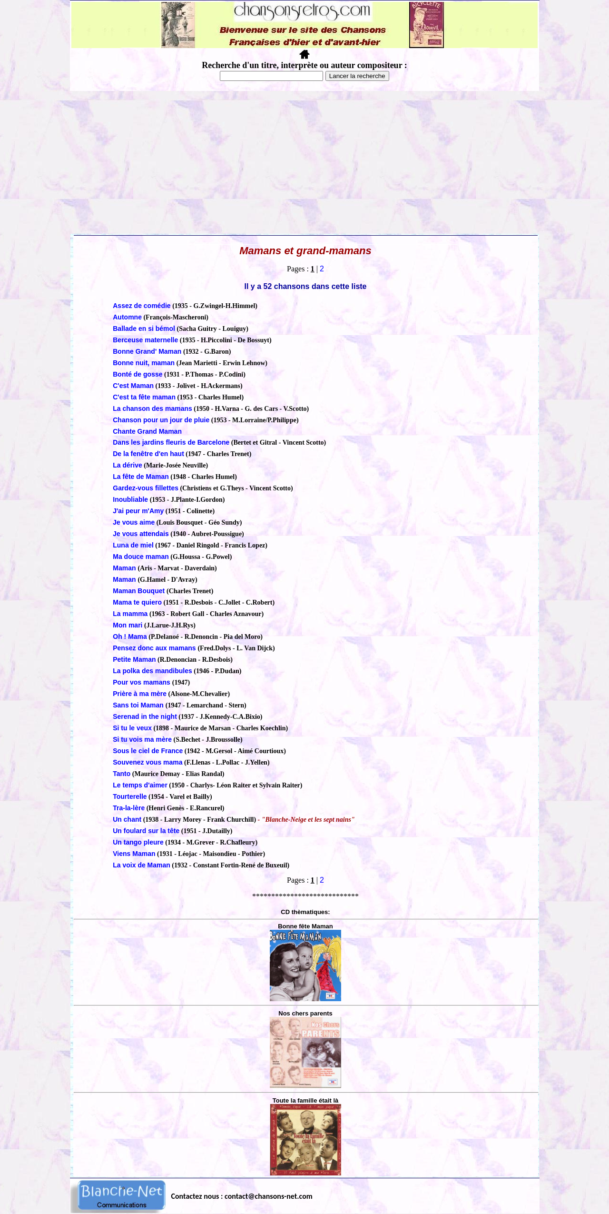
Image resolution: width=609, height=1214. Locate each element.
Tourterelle (130, 796)
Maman (125, 568)
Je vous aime (134, 522)
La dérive (127, 465)
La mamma (130, 613)
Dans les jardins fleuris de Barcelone (171, 442)
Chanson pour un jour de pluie (161, 420)
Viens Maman (134, 853)
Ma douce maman (140, 556)
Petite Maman (134, 659)
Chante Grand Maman (147, 431)
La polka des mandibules (152, 671)
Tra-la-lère (129, 808)
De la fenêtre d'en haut (148, 454)
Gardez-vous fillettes (145, 488)
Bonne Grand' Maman (147, 351)
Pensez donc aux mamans (155, 648)
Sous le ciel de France (148, 751)
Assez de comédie (141, 305)
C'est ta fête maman (144, 397)
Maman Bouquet (140, 591)
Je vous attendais (141, 533)
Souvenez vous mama (147, 762)
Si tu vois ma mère (142, 739)
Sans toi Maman (139, 705)
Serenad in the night (145, 716)
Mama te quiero (137, 602)
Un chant (127, 819)
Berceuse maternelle (145, 340)
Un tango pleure (138, 842)
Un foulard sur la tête (146, 831)
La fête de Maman (140, 476)
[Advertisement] (304, 162)
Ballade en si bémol (144, 328)
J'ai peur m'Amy (138, 511)
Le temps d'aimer (140, 785)
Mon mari (127, 625)
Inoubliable (130, 499)
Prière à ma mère (140, 693)
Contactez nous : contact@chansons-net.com (242, 1196)
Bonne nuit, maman (144, 363)
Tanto (121, 773)
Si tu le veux (132, 728)
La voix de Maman (141, 865)
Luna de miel (133, 545)
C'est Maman (133, 385)
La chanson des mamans (152, 408)
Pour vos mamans (142, 682)
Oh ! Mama (130, 636)
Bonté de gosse (137, 374)
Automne (127, 317)
